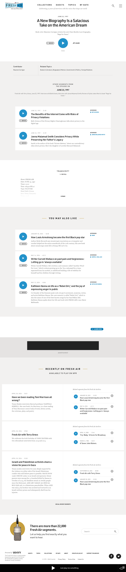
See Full (64, 174)
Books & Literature (46, 70)
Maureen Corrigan (19, 70)
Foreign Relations (86, 70)
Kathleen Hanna (97, 284)
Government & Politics (73, 70)
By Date (84, 5)
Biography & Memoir (59, 70)
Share (76, 43)
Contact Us (81, 559)
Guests (60, 5)
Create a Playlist (77, 553)
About (66, 553)
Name (93, 235)
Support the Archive (93, 553)
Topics (72, 5)
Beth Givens (95, 112)
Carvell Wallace (97, 257)
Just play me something (64, 568)
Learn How (98, 329)
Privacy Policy (61, 559)
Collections (44, 5)
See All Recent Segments (63, 504)
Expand (63, 196)
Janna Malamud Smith (98, 134)
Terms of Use (71, 559)
